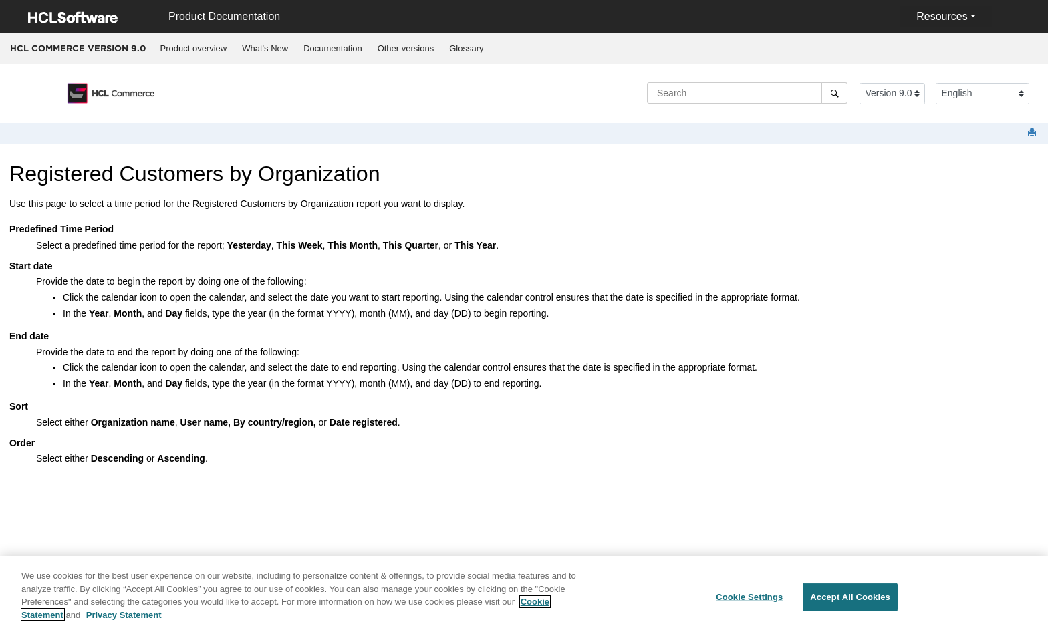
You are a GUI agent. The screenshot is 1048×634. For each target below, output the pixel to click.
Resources (941, 16)
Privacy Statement (124, 619)
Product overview (193, 48)
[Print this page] (1033, 133)
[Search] (834, 93)
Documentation (332, 48)
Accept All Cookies (850, 602)
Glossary (466, 48)
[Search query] (747, 93)
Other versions (406, 48)
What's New (265, 48)
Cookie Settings (749, 602)
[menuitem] (193, 48)
